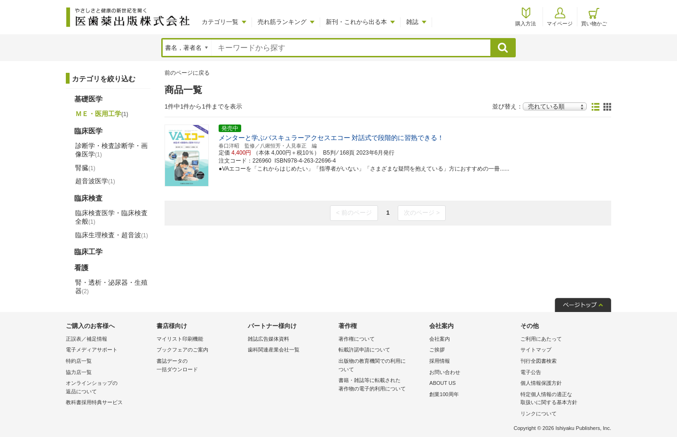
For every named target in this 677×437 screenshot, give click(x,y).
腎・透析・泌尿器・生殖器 (111, 287)
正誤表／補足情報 (86, 339)
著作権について (356, 339)
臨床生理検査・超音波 (111, 235)
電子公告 (530, 372)
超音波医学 (95, 181)
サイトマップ (535, 349)
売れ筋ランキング (282, 21)
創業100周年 (443, 394)
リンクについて (538, 413)
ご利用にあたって (541, 339)
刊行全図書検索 (538, 361)
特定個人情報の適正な (563, 399)
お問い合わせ (444, 372)
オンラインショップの (109, 388)
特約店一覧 (79, 361)
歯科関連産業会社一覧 (273, 349)
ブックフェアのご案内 (182, 349)
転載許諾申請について (364, 349)
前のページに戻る (187, 73)
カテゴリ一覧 (220, 21)
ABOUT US (442, 383)
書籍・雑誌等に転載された (381, 385)
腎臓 (85, 168)
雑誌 (412, 21)
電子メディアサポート (92, 349)
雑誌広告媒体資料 (268, 339)
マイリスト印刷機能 (180, 339)
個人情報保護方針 (541, 383)
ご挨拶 (437, 349)
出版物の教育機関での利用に (381, 366)
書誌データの (200, 366)
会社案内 (439, 339)
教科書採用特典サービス (94, 402)
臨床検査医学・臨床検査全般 (111, 217)
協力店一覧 (79, 372)
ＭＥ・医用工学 (101, 113)
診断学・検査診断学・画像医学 (111, 150)
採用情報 (439, 361)
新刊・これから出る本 (356, 21)
